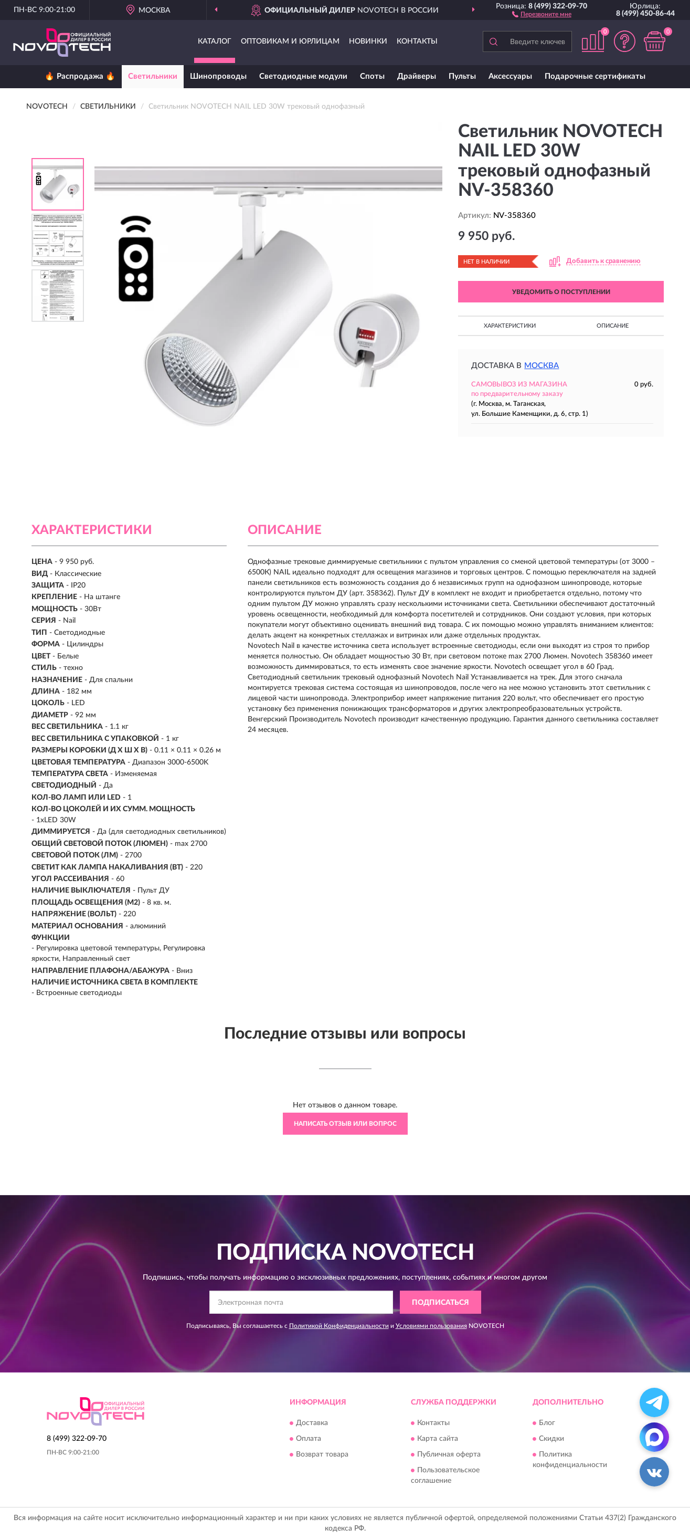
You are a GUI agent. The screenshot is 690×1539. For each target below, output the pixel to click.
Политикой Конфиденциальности (339, 1326)
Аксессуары (510, 76)
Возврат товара (322, 1454)
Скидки (551, 1438)
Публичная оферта (449, 1454)
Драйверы (416, 76)
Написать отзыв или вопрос (345, 1124)
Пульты (462, 76)
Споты (372, 76)
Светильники (152, 76)
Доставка (312, 1423)
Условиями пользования (431, 1326)
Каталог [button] (214, 41)
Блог (547, 1423)
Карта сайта (437, 1438)
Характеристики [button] (510, 326)
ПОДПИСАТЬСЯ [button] (440, 1302)
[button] (541, 14)
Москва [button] (541, 366)
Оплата (308, 1438)
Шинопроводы (218, 76)
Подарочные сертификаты (595, 76)
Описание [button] (613, 326)
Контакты (417, 41)
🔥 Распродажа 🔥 (80, 76)
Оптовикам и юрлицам (290, 41)
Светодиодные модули (303, 76)
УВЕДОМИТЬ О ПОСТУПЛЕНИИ (561, 292)
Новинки (368, 41)
